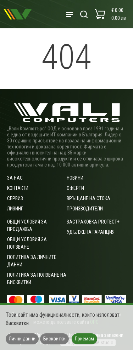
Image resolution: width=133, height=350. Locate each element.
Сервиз (15, 198)
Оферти (75, 188)
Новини (75, 178)
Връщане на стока (88, 198)
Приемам (84, 338)
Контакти (17, 188)
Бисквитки (54, 338)
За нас (15, 178)
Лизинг (15, 208)
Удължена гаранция (91, 232)
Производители (85, 208)
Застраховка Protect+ (93, 222)
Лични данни (22, 338)
